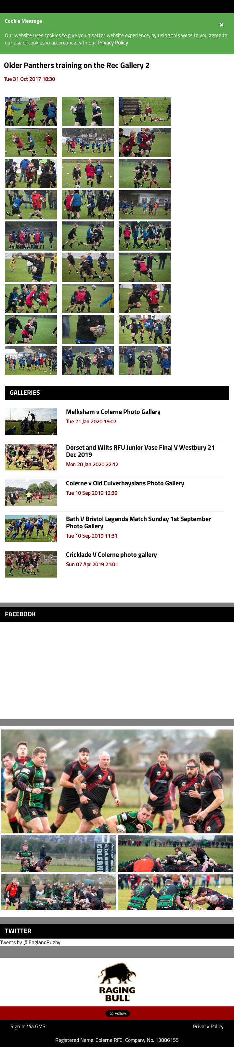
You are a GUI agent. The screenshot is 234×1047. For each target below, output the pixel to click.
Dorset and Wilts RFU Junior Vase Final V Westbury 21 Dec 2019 (140, 450)
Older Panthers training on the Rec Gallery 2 (77, 65)
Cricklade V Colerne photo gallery (111, 554)
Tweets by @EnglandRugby (30, 942)
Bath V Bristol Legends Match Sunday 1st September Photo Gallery (138, 522)
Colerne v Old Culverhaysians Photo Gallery (125, 483)
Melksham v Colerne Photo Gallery (113, 411)
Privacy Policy (208, 1026)
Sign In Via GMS (28, 1026)
